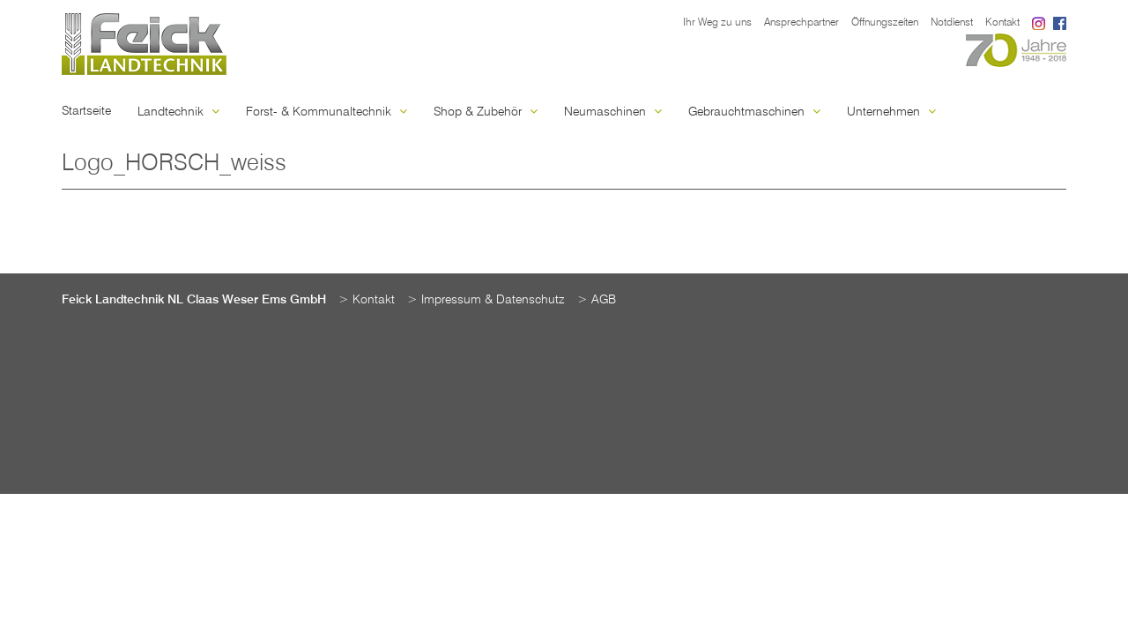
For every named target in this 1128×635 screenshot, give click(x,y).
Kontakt (1002, 23)
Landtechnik (178, 112)
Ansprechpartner (801, 23)
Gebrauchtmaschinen (754, 112)
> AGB (596, 300)
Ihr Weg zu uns (717, 23)
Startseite (86, 111)
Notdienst (952, 23)
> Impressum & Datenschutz (486, 300)
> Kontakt (366, 300)
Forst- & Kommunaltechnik (326, 112)
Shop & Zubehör (486, 112)
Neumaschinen (613, 112)
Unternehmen (891, 112)
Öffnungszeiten (884, 23)
